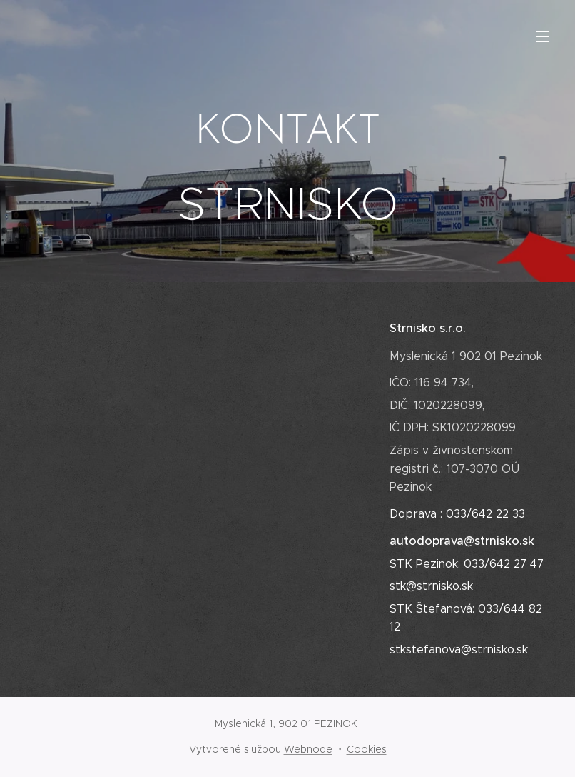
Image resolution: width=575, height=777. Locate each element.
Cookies (367, 749)
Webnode (308, 749)
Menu (542, 36)
